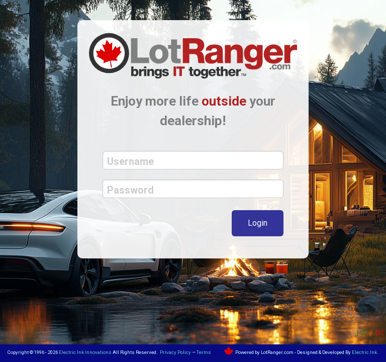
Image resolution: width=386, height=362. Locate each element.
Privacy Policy (175, 352)
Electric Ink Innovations (85, 352)
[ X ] (379, 333)
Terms (204, 352)
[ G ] (361, 333)
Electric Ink (364, 352)
